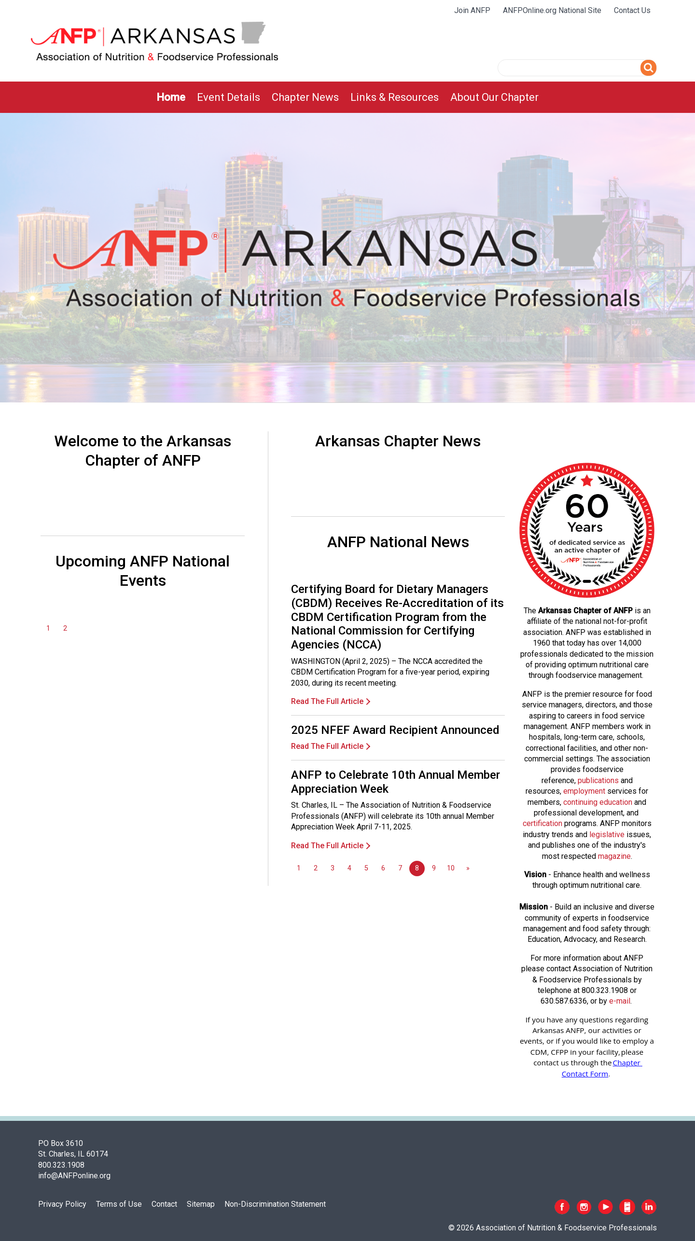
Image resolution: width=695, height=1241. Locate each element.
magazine (614, 856)
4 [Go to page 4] (349, 868)
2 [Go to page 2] (65, 628)
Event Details (228, 97)
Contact (164, 1204)
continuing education (597, 802)
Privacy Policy (62, 1204)
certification (542, 823)
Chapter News (305, 97)
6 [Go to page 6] (383, 868)
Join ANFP (472, 10)
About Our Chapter (494, 97)
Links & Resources (394, 97)
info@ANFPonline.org (74, 1175)
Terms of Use (119, 1204)
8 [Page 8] (417, 868)
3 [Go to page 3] (332, 868)
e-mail (619, 1001)
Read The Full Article (327, 701)
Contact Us (632, 10)
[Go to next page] (467, 868)
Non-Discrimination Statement (275, 1204)
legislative (607, 834)
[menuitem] (171, 97)
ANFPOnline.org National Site (552, 10)
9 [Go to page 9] (434, 868)
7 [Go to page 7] (400, 868)
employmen (583, 791)
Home (170, 97)
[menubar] (347, 97)
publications (598, 780)
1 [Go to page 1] (48, 628)
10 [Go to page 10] (451, 868)
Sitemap (201, 1204)
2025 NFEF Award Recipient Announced (395, 730)
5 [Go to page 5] (366, 868)
